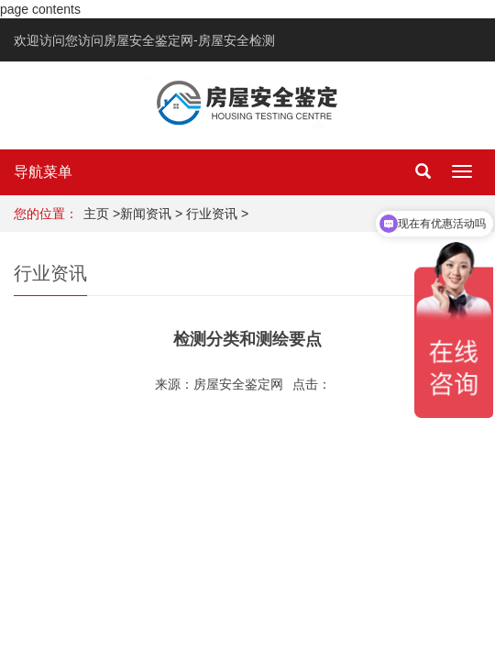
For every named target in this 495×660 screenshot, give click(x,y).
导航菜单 (43, 172)
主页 (96, 213)
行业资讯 (211, 213)
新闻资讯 (145, 213)
